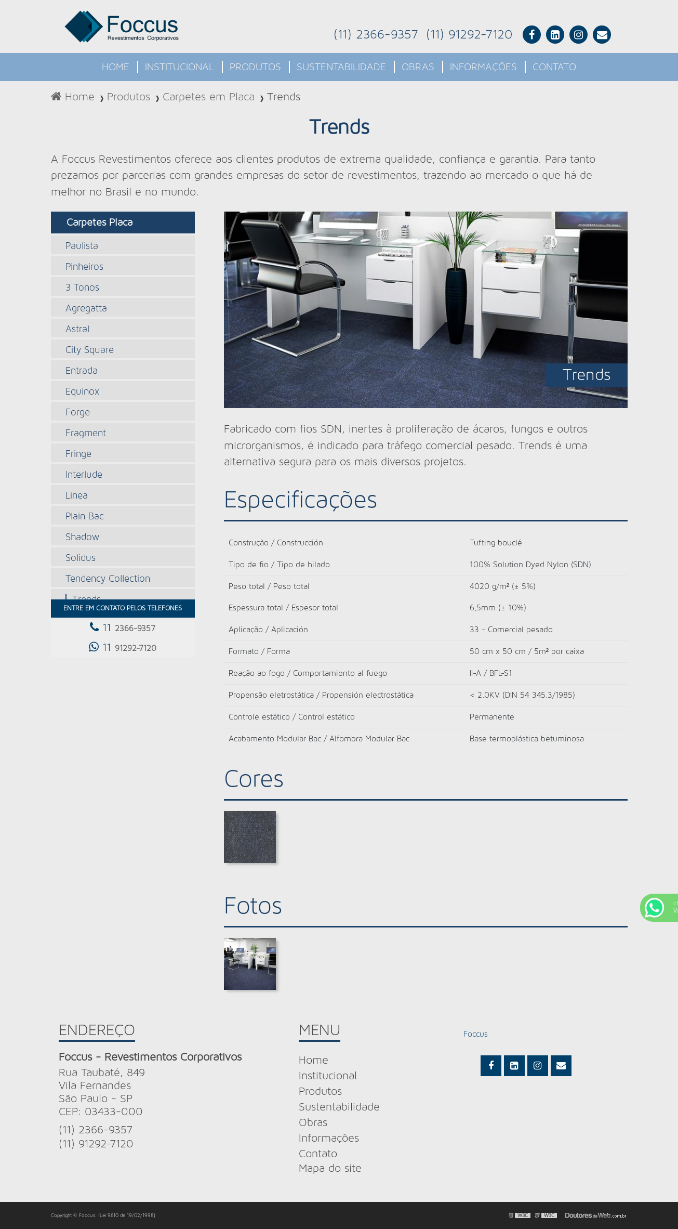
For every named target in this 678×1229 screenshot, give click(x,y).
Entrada (81, 371)
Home (115, 67)
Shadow (82, 537)
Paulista (81, 246)
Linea (76, 496)
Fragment (85, 433)
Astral (77, 329)
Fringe (78, 454)
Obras (418, 67)
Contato (554, 67)
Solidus (80, 558)
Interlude (83, 475)
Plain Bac (84, 516)
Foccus (475, 1034)
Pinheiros (84, 267)
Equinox (82, 392)
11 (122, 627)
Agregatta (86, 308)
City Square (89, 350)
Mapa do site (330, 1168)
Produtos (255, 67)
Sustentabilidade (341, 67)
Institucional (179, 67)
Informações (483, 67)
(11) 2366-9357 (376, 34)
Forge (77, 412)
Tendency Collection (107, 579)
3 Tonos (82, 288)
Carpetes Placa (99, 222)
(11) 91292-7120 (469, 34)
